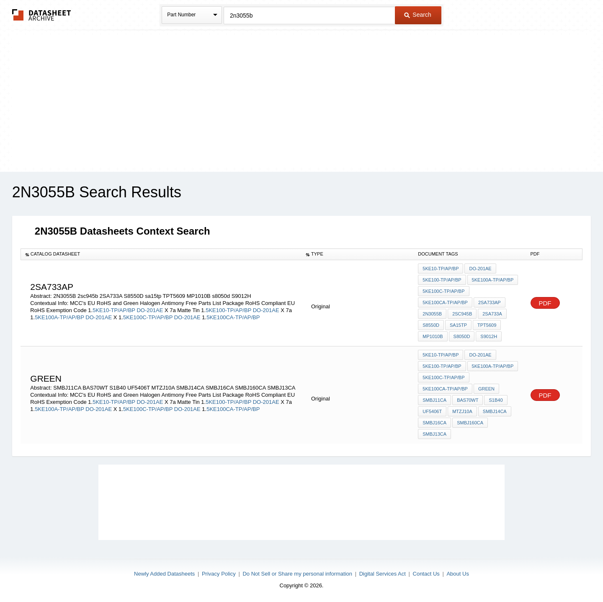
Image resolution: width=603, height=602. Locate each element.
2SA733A (492, 313)
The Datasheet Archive (41, 15)
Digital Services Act (382, 574)
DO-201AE (150, 310)
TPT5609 (486, 325)
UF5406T (432, 411)
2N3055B (432, 313)
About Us (457, 574)
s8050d (462, 336)
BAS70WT (467, 400)
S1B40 (495, 400)
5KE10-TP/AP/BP (114, 310)
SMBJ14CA (495, 411)
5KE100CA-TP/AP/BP (233, 317)
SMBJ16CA (434, 422)
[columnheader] (161, 254)
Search (417, 14)
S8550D (431, 325)
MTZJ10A (462, 411)
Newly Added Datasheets (164, 574)
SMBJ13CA (434, 434)
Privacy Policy (219, 574)
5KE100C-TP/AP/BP (148, 317)
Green (486, 388)
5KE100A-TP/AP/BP (59, 317)
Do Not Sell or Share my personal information (297, 574)
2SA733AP (489, 302)
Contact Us (426, 574)
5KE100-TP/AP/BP (228, 310)
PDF (545, 303)
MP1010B (433, 336)
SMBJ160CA (470, 422)
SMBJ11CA (434, 400)
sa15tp (458, 325)
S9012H (488, 336)
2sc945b (462, 313)
